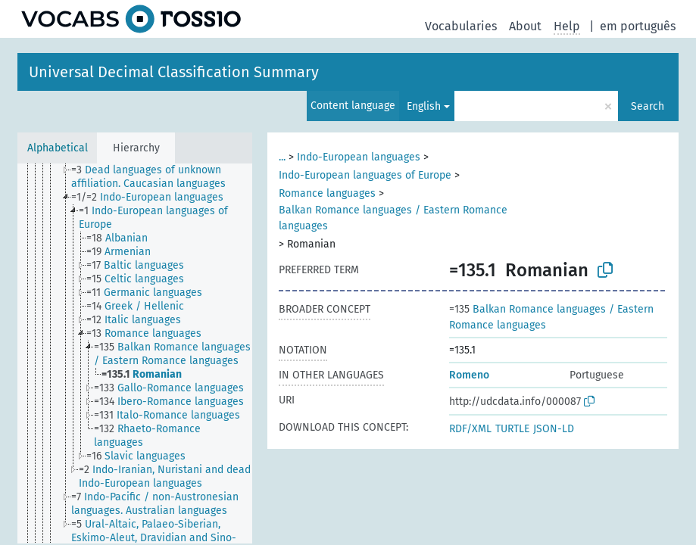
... (282, 157)
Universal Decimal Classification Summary (174, 72)
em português (638, 26)
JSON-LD (553, 428)
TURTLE (512, 428)
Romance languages (327, 193)
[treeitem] (168, 177)
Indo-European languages (358, 157)
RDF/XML (470, 428)
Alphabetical (57, 148)
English (424, 106)
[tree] (134, 353)
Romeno (469, 375)
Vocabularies (461, 26)
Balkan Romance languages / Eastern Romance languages (393, 218)
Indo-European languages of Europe (365, 175)
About (525, 26)
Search (647, 106)
